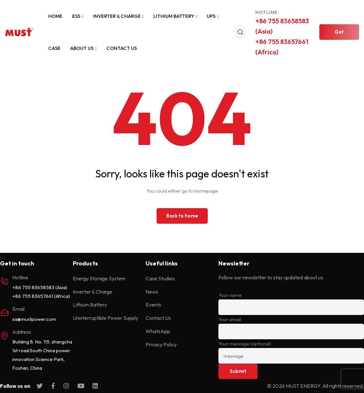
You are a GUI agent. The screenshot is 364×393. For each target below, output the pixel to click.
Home (55, 16)
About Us (83, 48)
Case (54, 48)
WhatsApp (158, 331)
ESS (77, 16)
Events (153, 304)
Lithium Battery (175, 16)
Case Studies (160, 278)
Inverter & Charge (118, 16)
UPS (212, 16)
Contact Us (121, 48)
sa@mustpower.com (34, 319)
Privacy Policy (161, 344)
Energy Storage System (99, 278)
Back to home (182, 216)
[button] (339, 32)
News (152, 291)
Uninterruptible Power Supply (105, 318)
